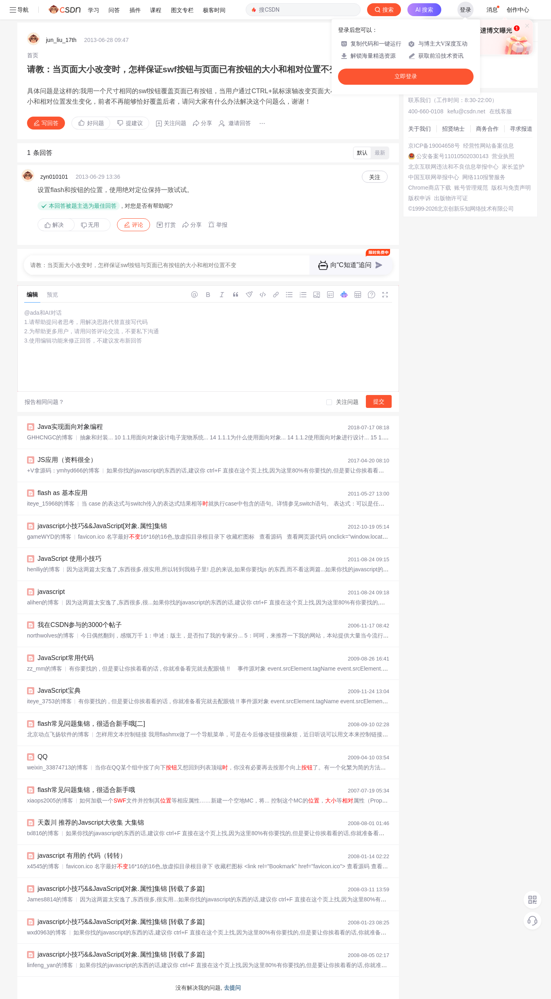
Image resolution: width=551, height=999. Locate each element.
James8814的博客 (50, 899)
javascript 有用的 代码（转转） (82, 855)
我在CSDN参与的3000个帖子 (80, 624)
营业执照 (503, 156)
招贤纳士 (453, 128)
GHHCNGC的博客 (50, 437)
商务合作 (487, 128)
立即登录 (405, 76)
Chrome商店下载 (429, 187)
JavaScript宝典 (59, 690)
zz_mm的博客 (44, 668)
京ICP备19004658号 (434, 145)
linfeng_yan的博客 (50, 965)
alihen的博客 (43, 602)
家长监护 (513, 166)
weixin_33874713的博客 (57, 767)
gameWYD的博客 (49, 536)
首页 (32, 55)
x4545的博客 (43, 866)
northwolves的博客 (50, 635)
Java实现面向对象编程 (70, 426)
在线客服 (500, 111)
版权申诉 (419, 198)
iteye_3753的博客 (49, 701)
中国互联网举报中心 (433, 177)
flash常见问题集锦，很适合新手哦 (86, 789)
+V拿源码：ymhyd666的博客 (63, 470)
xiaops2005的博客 (50, 800)
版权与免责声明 (511, 187)
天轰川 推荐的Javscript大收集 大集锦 (91, 822)
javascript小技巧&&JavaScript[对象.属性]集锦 (102, 525)
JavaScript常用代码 (66, 657)
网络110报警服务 (483, 177)
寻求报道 (521, 128)
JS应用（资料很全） (67, 459)
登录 (465, 9)
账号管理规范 (471, 187)
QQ (43, 756)
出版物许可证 (451, 198)
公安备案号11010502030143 (452, 156)
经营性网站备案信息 (488, 145)
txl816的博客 (43, 833)
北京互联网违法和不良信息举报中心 (453, 166)
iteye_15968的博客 (51, 503)
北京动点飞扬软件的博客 (58, 734)
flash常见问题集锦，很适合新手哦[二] (91, 723)
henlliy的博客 (43, 569)
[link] (32, 55)
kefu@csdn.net (466, 111)
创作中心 (518, 9)
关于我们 (419, 128)
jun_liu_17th (61, 40)
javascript (51, 591)
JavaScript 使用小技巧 (70, 558)
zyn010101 (54, 176)
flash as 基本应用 (63, 492)
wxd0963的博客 (47, 932)
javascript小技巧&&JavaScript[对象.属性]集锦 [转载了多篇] (121, 888)
